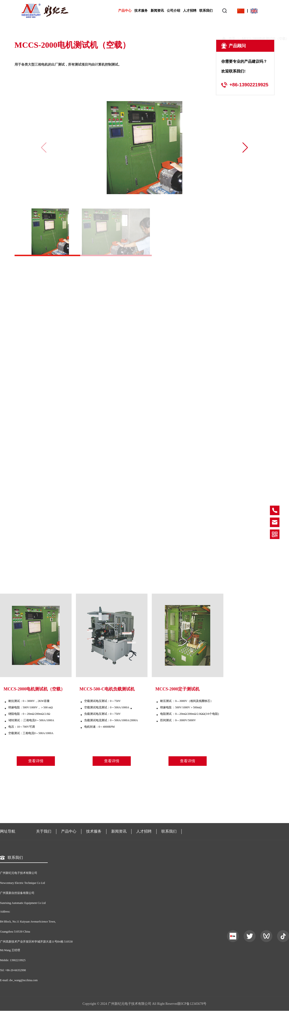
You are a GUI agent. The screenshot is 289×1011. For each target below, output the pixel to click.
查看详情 (35, 761)
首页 (231, 30)
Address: (5, 911)
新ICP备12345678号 (192, 1004)
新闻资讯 (157, 10)
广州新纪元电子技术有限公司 (18, 873)
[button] (245, 147)
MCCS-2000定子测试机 (177, 689)
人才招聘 (189, 10)
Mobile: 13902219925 (13, 960)
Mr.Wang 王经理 (10, 950)
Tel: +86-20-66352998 (13, 970)
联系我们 (206, 10)
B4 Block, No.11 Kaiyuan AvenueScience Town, (28, 921)
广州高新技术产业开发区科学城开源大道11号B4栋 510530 (36, 941)
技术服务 (141, 10)
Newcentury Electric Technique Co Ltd (22, 883)
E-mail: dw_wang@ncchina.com (19, 980)
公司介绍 (173, 10)
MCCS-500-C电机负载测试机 (107, 689)
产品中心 (124, 10)
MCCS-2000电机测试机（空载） (34, 689)
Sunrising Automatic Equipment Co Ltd (23, 903)
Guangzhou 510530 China (15, 931)
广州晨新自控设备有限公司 (17, 893)
